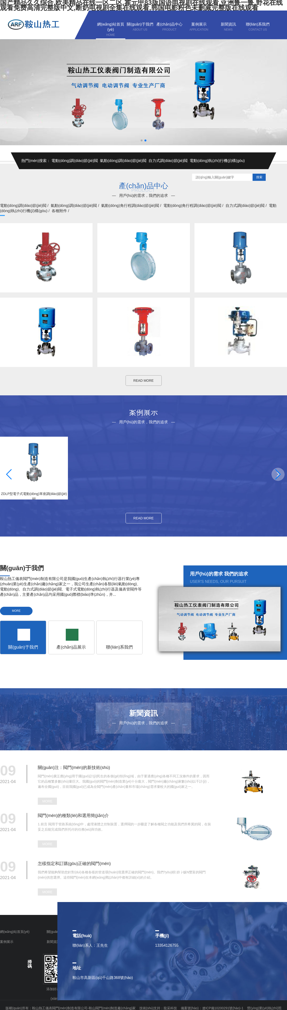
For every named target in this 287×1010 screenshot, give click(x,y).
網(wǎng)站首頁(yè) (14, 932)
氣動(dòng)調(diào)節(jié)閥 (123, 161)
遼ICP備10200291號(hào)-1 (223, 1008)
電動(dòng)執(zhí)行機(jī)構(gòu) (217, 161)
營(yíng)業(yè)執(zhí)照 (264, 1008)
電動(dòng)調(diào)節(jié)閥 (74, 161)
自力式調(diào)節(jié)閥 (168, 161)
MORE (16, 610)
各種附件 (61, 211)
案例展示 (6, 942)
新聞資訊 (53, 942)
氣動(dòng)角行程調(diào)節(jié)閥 (131, 206)
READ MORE (143, 380)
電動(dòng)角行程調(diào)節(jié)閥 (193, 206)
